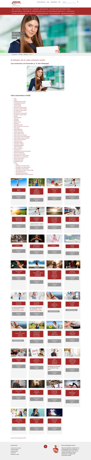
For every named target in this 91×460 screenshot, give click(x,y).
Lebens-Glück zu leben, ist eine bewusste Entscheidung (36, 334)
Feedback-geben (14, 451)
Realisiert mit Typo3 (15, 454)
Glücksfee (53, 245)
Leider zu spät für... (18, 391)
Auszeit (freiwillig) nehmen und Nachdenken (37, 191)
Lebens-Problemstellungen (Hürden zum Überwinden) (38, 273)
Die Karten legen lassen (72, 272)
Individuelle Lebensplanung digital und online (72, 361)
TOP (15, 438)
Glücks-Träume (72, 246)
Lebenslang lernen (19, 360)
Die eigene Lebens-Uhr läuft (36, 392)
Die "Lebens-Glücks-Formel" (72, 304)
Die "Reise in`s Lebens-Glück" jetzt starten (72, 219)
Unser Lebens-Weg (44, 9)
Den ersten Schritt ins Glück (72, 191)
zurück (12, 438)
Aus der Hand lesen (19, 272)
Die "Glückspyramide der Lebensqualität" (56, 11)
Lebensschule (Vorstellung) (38, 11)
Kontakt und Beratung (55, 13)
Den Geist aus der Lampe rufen (54, 421)
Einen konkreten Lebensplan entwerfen (54, 361)
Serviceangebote (70, 11)
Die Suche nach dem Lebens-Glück (54, 333)
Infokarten (31, 54)
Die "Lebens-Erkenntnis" (19, 303)
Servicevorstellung (27, 9)
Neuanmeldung (54, 2)
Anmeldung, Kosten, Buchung (68, 13)
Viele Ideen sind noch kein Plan (18, 421)
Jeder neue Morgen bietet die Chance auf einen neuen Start (54, 275)
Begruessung (36, 9)
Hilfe (59, 2)
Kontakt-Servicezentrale (16, 448)
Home (13, 9)
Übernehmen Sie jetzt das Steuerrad (54, 392)
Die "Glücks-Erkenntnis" (36, 303)
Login (48, 2)
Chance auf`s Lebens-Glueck (54, 191)
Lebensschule (14, 54)
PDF (25, 438)
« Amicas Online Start (41, 2)
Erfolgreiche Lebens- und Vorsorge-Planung (59, 9)
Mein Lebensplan (27, 11)
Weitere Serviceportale (43, 13)
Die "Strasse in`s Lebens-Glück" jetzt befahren (54, 220)
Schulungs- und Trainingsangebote (20, 13)
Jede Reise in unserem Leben (36, 219)
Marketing (26, 54)
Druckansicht (20, 438)
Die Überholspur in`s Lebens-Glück (72, 393)
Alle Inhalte (18, 9)
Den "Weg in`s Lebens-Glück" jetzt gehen (18, 219)
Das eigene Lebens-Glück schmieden (72, 333)
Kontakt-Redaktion (15, 449)
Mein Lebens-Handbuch (17, 11)
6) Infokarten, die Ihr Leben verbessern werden (28, 60)
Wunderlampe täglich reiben (36, 421)
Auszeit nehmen (19, 190)
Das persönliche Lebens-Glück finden (54, 304)
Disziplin (17, 245)
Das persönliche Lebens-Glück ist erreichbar (20, 334)
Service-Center (32, 13)
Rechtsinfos (13, 452)
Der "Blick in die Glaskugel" (36, 246)
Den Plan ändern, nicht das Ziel (36, 361)
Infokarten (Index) (18, 197)
